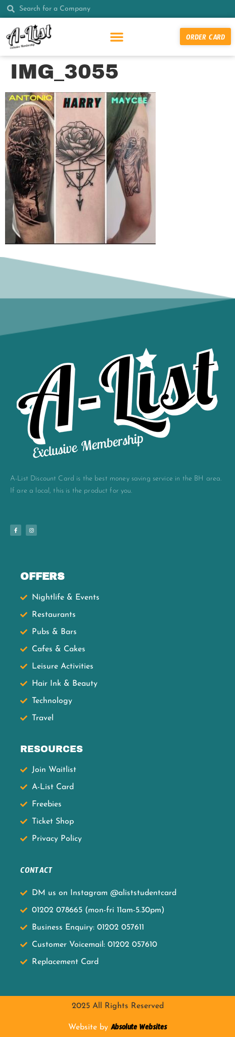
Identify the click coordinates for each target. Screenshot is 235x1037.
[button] (116, 36)
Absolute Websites (137, 1028)
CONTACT (36, 872)
